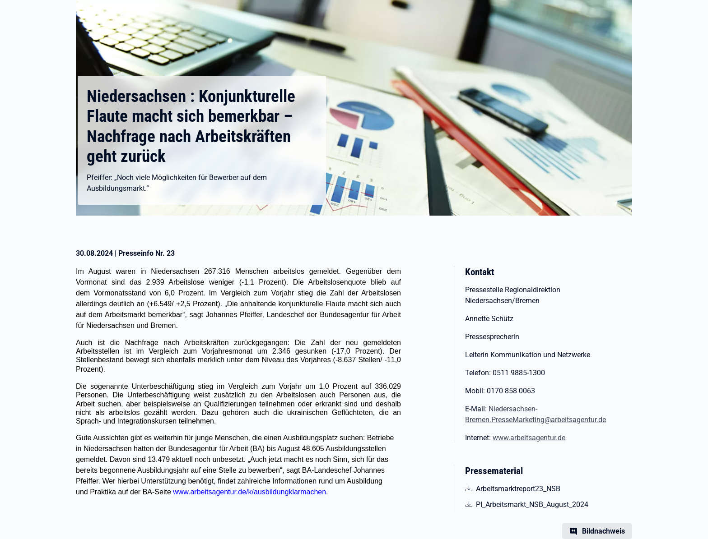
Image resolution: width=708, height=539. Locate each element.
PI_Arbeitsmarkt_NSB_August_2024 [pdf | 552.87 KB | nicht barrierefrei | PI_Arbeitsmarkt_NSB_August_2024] (531, 504)
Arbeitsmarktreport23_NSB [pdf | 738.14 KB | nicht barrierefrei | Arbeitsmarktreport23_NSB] (517, 488)
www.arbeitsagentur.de (529, 437)
